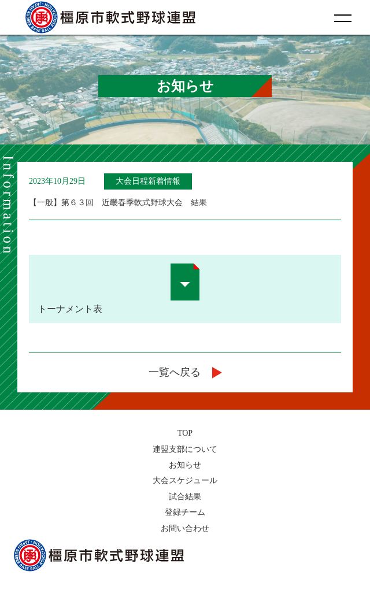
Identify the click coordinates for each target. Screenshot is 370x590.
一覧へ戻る (185, 372)
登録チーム (185, 512)
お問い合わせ (185, 528)
